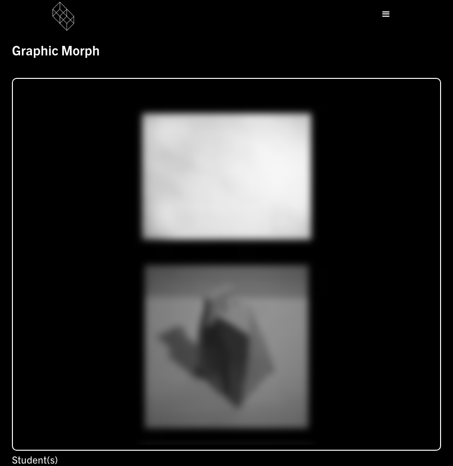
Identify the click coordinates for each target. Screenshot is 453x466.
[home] (73, 16)
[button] (386, 14)
